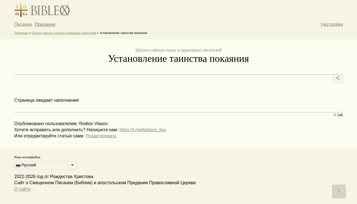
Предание (45, 24)
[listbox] (45, 165)
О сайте (22, 189)
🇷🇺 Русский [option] (26, 165)
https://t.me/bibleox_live (142, 129)
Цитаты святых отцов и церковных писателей (64, 33)
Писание (23, 24)
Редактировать (101, 135)
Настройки (332, 24)
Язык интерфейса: (27, 157)
